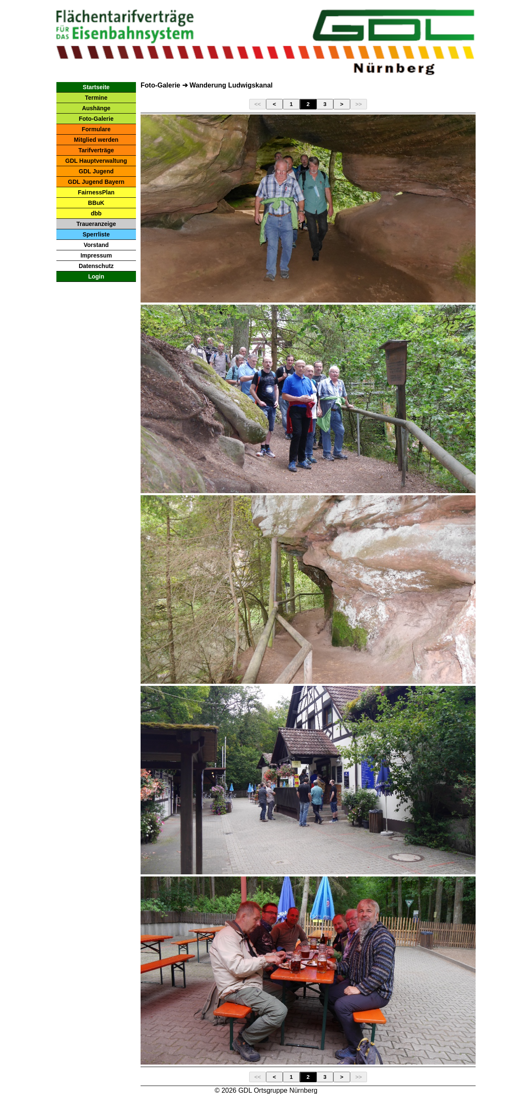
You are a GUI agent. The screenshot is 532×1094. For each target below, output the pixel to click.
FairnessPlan (96, 192)
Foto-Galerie (96, 118)
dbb (96, 213)
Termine (96, 97)
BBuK (96, 202)
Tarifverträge (96, 150)
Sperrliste (96, 234)
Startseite (96, 87)
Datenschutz (96, 266)
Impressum (96, 255)
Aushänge (96, 108)
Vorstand (96, 245)
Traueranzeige (96, 223)
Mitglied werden (96, 139)
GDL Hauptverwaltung (96, 160)
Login (96, 276)
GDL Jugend (96, 171)
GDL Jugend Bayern (96, 181)
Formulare (96, 129)
